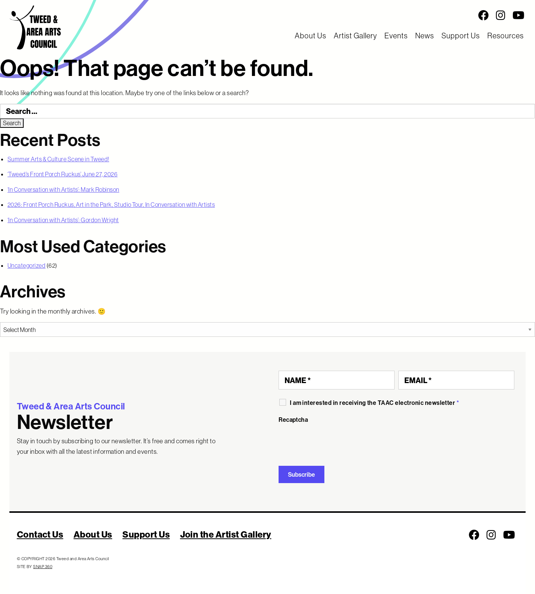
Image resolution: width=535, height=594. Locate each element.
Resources (505, 35)
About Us (310, 35)
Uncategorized (26, 265)
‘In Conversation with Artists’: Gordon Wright (63, 220)
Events (396, 35)
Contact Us (40, 534)
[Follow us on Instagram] (500, 15)
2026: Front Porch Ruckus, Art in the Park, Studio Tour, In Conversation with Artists (111, 204)
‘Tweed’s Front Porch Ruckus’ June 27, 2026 (63, 174)
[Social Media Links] (334, 15)
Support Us (461, 35)
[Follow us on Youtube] (518, 15)
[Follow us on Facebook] (483, 15)
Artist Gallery (355, 35)
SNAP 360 (42, 566)
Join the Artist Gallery (225, 534)
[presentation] (336, 441)
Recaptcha (293, 419)
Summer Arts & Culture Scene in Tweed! (58, 159)
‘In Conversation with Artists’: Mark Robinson (63, 189)
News (424, 35)
